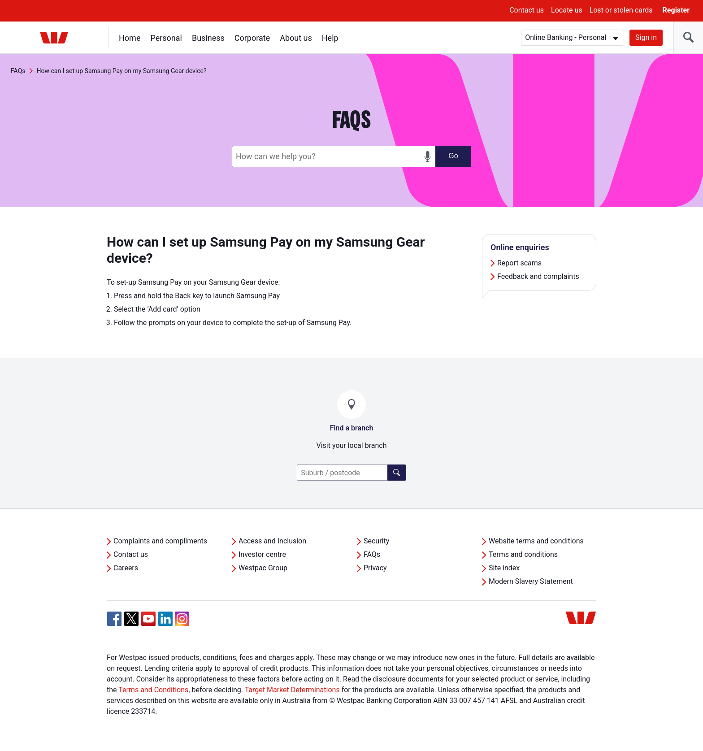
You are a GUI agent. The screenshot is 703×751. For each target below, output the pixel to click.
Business (208, 38)
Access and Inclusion (272, 541)
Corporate (252, 38)
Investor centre (262, 554)
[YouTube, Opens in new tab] (148, 619)
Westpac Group (263, 568)
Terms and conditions (523, 554)
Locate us (566, 10)
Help (330, 38)
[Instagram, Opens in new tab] (182, 623)
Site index (504, 568)
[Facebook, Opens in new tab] (114, 619)
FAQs (18, 70)
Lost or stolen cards (621, 10)
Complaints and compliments (160, 541)
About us (296, 38)
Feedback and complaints (538, 276)
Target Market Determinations (292, 690)
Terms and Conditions (153, 690)
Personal (166, 38)
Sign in (646, 37)
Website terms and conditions (536, 541)
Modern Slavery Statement (531, 581)
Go (453, 156)
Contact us (526, 10)
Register (676, 10)
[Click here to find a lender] (396, 472)
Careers (125, 568)
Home (129, 38)
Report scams (519, 263)
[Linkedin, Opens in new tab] (165, 619)
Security (376, 541)
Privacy (375, 568)
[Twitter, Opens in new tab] (131, 619)
